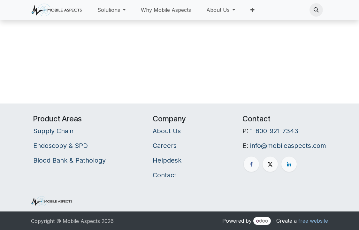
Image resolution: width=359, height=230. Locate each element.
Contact (164, 175)
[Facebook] (251, 164)
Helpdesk (167, 160)
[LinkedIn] (289, 164)
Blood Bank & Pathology (69, 160)
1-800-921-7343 (274, 131)
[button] (316, 10)
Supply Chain (53, 131)
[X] (270, 164)
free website (313, 221)
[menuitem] (111, 10)
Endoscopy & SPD (60, 146)
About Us (167, 131)
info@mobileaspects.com (288, 146)
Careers (165, 146)
